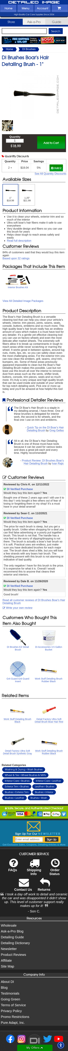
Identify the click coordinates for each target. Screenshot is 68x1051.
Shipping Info (34, 869)
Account (42, 8)
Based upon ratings (16, 258)
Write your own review (17, 607)
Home (8, 8)
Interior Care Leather (48, 780)
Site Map (7, 966)
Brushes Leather (14, 797)
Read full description (19, 240)
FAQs (13, 867)
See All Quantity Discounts (50, 173)
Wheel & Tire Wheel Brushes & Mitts (25, 775)
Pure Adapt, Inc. (13, 1022)
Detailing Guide (12, 937)
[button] (60, 1045)
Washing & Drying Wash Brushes (23, 769)
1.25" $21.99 (27, 193)
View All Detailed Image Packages (23, 301)
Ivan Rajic (58, 463)
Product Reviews (13, 955)
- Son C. (34, 911)
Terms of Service (13, 1005)
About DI (7, 982)
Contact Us (23, 886)
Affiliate (6, 960)
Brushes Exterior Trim (17, 792)
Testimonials (10, 993)
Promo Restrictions (15, 1017)
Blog (4, 987)
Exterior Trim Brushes (17, 786)
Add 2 (56, 168)
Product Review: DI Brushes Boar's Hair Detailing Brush (43, 462)
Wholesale (8, 925)
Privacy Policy (11, 1011)
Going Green (10, 999)
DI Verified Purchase (18, 489)
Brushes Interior (44, 792)
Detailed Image (34, 2)
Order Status (54, 869)
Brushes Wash (38, 797)
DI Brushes (29, 49)
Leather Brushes (44, 786)
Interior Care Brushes (17, 780)
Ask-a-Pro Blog (12, 931)
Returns (44, 886)
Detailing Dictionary (15, 943)
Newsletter (9, 949)
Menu (25, 8)
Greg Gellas (56, 430)
